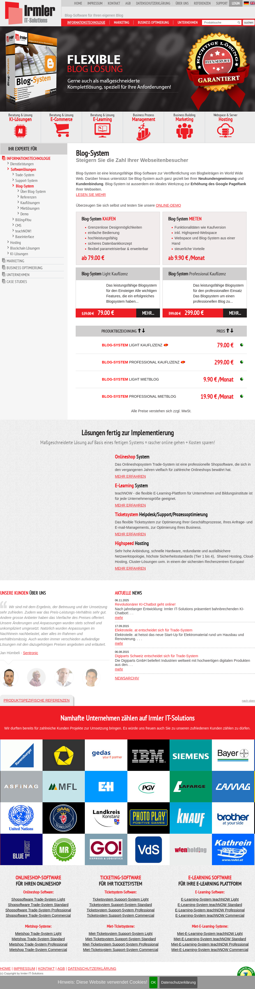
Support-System (26, 180)
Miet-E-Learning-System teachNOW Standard (210, 939)
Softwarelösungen (23, 169)
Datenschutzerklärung (178, 982)
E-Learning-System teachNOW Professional (210, 910)
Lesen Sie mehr (91, 195)
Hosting (15, 242)
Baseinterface (24, 236)
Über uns (182, 3)
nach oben (248, 700)
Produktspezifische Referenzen (37, 700)
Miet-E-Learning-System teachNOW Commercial (209, 950)
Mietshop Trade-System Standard (38, 939)
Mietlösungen (29, 208)
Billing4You (23, 219)
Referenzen (202, 3)
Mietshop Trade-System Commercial (38, 950)
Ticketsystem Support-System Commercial (120, 915)
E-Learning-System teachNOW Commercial (209, 915)
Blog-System (25, 186)
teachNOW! (23, 230)
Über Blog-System (33, 191)
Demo (24, 213)
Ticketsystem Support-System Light (120, 899)
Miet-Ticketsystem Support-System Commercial (120, 950)
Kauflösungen (30, 202)
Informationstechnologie (86, 22)
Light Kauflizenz (132, 345)
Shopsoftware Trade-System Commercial (38, 915)
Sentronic (30, 653)
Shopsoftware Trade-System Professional (38, 910)
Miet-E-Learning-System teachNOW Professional (210, 944)
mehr (119, 618)
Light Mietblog (130, 379)
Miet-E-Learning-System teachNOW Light (210, 934)
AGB (128, 3)
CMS (18, 225)
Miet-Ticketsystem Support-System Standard (120, 939)
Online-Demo (168, 205)
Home (78, 3)
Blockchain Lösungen (25, 248)
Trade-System (24, 174)
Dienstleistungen (22, 163)
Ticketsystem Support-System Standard (120, 905)
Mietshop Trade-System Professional (38, 944)
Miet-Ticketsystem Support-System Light (121, 934)
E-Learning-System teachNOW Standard (210, 905)
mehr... (148, 313)
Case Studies (17, 281)
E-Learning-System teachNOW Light (210, 899)
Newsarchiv (127, 678)
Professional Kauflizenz (140, 362)
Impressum (94, 3)
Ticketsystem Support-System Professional (120, 910)
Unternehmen (188, 22)
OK (153, 982)
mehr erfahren (130, 476)
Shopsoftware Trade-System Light (38, 899)
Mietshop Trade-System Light (38, 934)
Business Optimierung (153, 22)
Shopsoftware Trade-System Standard (38, 905)
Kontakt (114, 3)
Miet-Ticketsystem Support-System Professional (120, 944)
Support (221, 3)
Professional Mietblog (139, 396)
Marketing (121, 22)
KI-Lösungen (19, 253)
